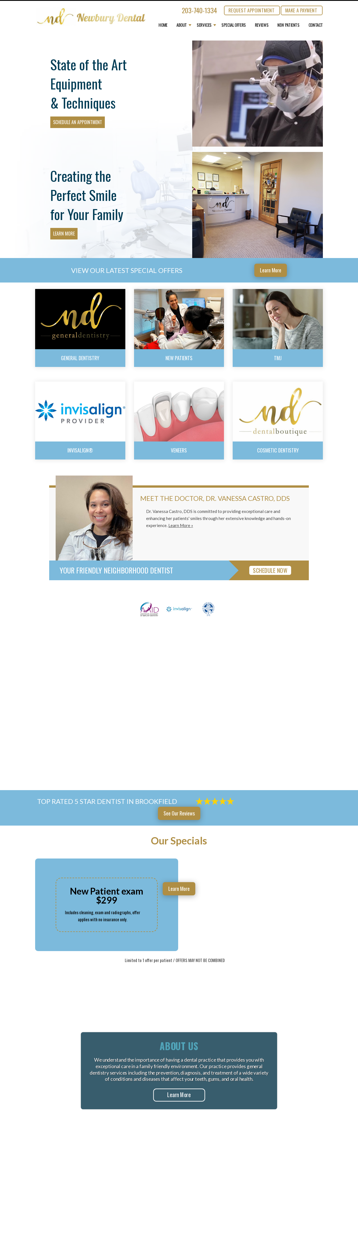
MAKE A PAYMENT (301, 10)
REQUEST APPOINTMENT (251, 10)
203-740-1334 (199, 10)
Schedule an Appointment (77, 122)
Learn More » (180, 525)
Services (204, 25)
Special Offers (233, 25)
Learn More (64, 233)
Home (162, 25)
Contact (316, 25)
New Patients (288, 25)
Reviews (261, 25)
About (181, 25)
